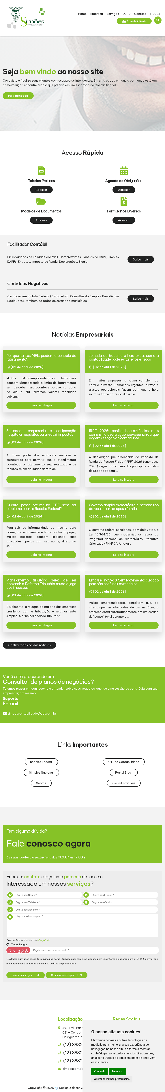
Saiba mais (141, 259)
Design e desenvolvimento (76, 1088)
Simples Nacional (41, 772)
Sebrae (41, 783)
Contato (140, 14)
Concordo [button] (99, 1071)
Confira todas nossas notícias (29, 645)
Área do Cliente (136, 21)
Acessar (41, 190)
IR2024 (155, 14)
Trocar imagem (17, 944)
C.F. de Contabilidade (123, 762)
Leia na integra (41, 405)
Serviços (112, 14)
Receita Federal (41, 762)
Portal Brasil (123, 772)
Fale (18, 96)
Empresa (96, 14)
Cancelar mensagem (66, 975)
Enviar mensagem (25, 975)
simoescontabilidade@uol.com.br (32, 713)
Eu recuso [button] (117, 1071)
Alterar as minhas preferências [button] (112, 1079)
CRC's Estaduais (123, 783)
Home (82, 14)
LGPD (126, 14)
